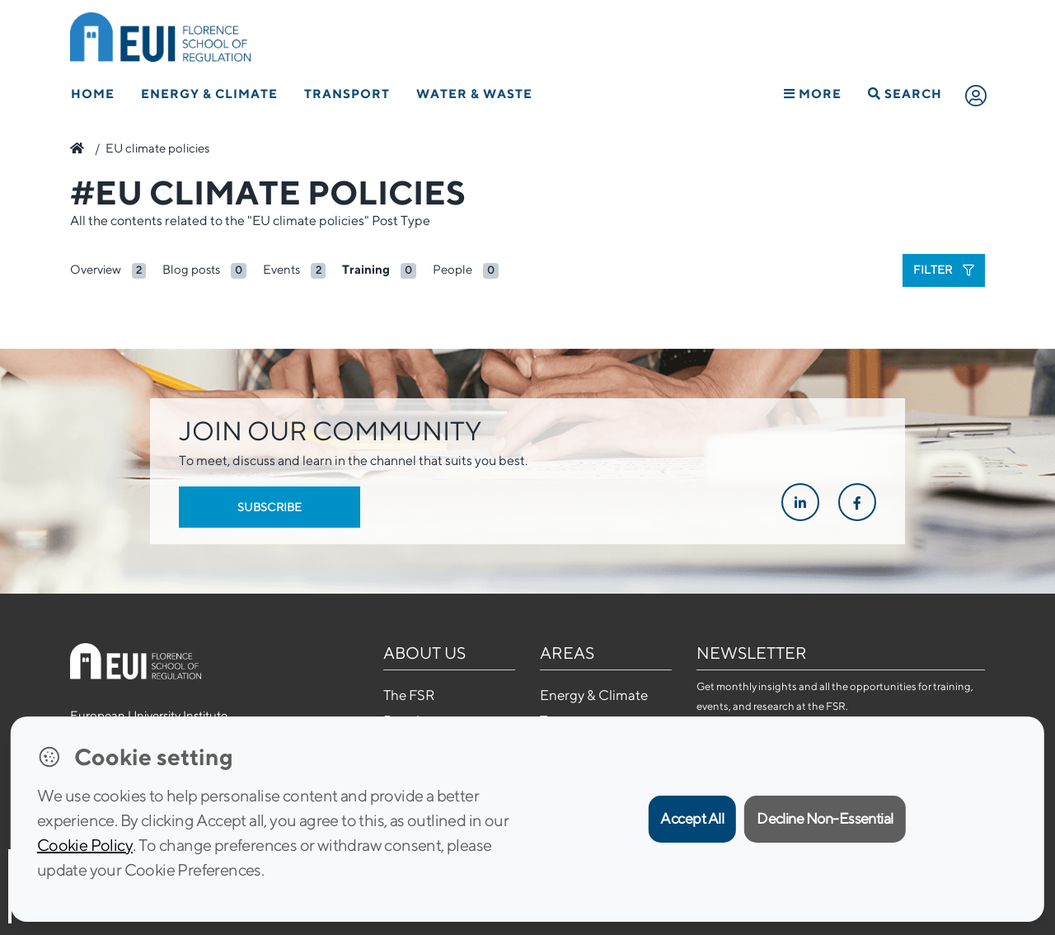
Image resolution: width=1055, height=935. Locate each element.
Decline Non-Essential (825, 818)
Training (366, 269)
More (813, 94)
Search (905, 94)
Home (93, 94)
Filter (943, 269)
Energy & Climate (209, 94)
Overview (95, 269)
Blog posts (191, 269)
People (452, 269)
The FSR (408, 695)
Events (281, 269)
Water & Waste (474, 94)
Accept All (692, 818)
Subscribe (269, 507)
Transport (347, 94)
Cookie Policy (85, 844)
